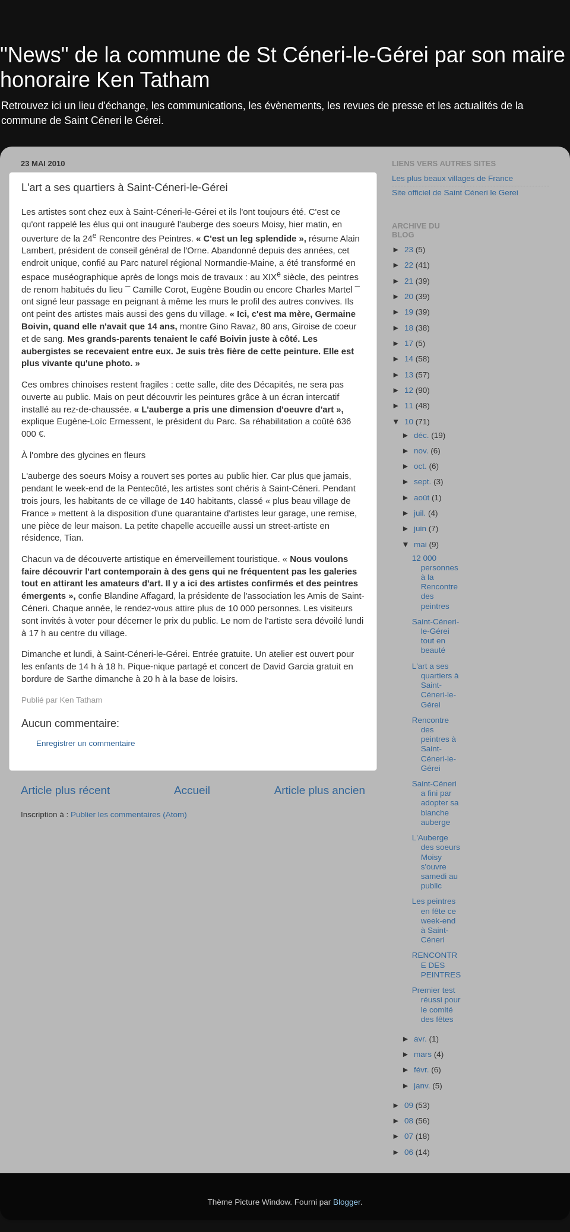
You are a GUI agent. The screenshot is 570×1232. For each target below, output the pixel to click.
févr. (422, 1069)
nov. (422, 450)
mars (424, 1054)
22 (410, 265)
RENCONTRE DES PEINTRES (436, 965)
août (423, 497)
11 (410, 405)
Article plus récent (65, 790)
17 (410, 343)
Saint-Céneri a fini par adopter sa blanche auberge (435, 803)
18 (410, 327)
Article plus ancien (319, 790)
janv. (423, 1085)
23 (410, 249)
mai (421, 544)
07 (410, 1136)
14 (410, 358)
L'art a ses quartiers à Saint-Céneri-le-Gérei (435, 685)
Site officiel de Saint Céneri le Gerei (455, 192)
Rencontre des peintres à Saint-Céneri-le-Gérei (434, 744)
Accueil (192, 790)
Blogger (346, 1202)
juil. (421, 513)
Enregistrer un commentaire (85, 743)
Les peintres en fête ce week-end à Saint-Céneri (434, 920)
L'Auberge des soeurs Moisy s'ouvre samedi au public (436, 861)
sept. (423, 481)
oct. (421, 466)
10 (410, 421)
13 (410, 374)
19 (410, 311)
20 (410, 296)
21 (410, 281)
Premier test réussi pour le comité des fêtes (436, 1005)
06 (410, 1152)
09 (410, 1105)
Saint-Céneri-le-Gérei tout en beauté (436, 636)
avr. (421, 1038)
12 (410, 390)
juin (421, 528)
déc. (422, 435)
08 (410, 1120)
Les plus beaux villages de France (452, 178)
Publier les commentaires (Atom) (129, 814)
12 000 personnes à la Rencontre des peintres (435, 582)
